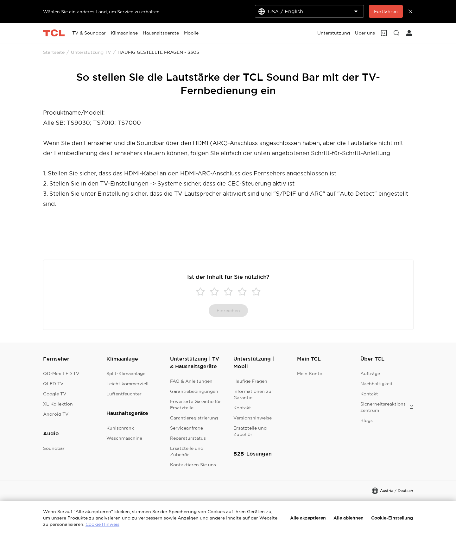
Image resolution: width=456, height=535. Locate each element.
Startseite (54, 52)
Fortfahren (386, 11)
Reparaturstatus (188, 438)
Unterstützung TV (91, 52)
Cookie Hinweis (102, 524)
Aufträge (370, 373)
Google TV (54, 394)
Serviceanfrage (186, 428)
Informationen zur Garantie (253, 394)
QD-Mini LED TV (61, 373)
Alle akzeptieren (308, 518)
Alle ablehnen (348, 518)
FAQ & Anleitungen (191, 381)
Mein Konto (309, 373)
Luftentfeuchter (124, 394)
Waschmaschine (124, 438)
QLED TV (53, 384)
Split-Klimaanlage (125, 373)
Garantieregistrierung (194, 418)
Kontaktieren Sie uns (193, 465)
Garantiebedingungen (194, 391)
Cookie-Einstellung (392, 518)
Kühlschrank (120, 428)
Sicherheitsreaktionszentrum (387, 407)
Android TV (56, 414)
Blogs (366, 420)
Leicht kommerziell (127, 384)
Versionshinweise (252, 418)
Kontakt (242, 408)
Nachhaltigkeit (376, 384)
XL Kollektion (58, 404)
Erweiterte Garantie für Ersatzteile (195, 405)
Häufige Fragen (250, 381)
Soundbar (54, 448)
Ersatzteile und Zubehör (186, 451)
